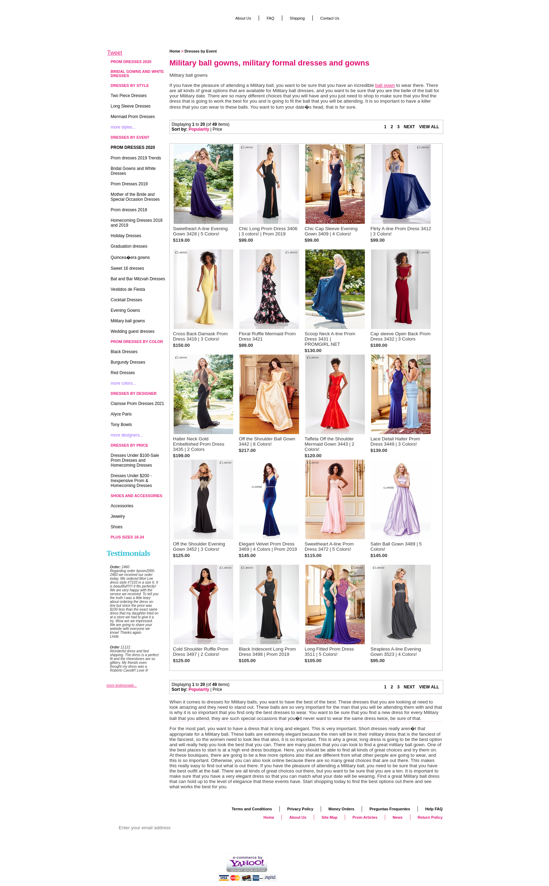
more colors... (123, 383)
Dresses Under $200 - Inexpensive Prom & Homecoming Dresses (131, 480)
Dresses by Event (201, 51)
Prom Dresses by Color (137, 341)
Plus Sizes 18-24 (127, 537)
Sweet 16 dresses (127, 268)
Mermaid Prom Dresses (133, 116)
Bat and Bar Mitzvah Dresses (138, 278)
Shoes (117, 526)
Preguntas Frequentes (389, 809)
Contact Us (329, 18)
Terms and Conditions (252, 809)
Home (174, 51)
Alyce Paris (121, 414)
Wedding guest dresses (132, 331)
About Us (243, 18)
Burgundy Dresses (128, 362)
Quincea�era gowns (130, 257)
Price (217, 129)
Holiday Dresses (126, 235)
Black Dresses (124, 351)
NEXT (409, 126)
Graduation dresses (129, 246)
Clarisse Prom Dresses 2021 (137, 403)
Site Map (329, 817)
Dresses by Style (130, 85)
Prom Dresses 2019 (129, 183)
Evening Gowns (125, 310)
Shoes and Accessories (136, 496)
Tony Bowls (121, 424)
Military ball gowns (128, 320)
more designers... (127, 435)
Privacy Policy (300, 809)
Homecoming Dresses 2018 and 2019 (136, 223)
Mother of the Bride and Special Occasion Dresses (135, 197)
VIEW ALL (429, 126)
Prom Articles (365, 817)
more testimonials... (121, 685)
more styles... (123, 127)
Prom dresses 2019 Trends (136, 158)
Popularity (199, 129)
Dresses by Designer (134, 393)
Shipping (297, 18)
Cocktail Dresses (126, 299)
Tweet (114, 53)
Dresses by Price (129, 445)
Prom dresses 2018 (129, 209)
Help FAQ (434, 809)
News (397, 817)
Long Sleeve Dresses (131, 106)
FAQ (270, 18)
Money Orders (341, 809)
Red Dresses (123, 372)
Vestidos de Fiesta (128, 289)
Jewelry (118, 516)
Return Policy (430, 817)
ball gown (385, 85)
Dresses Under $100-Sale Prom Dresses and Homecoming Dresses (135, 460)
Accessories (122, 505)
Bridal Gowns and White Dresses (137, 73)
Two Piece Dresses (129, 95)
